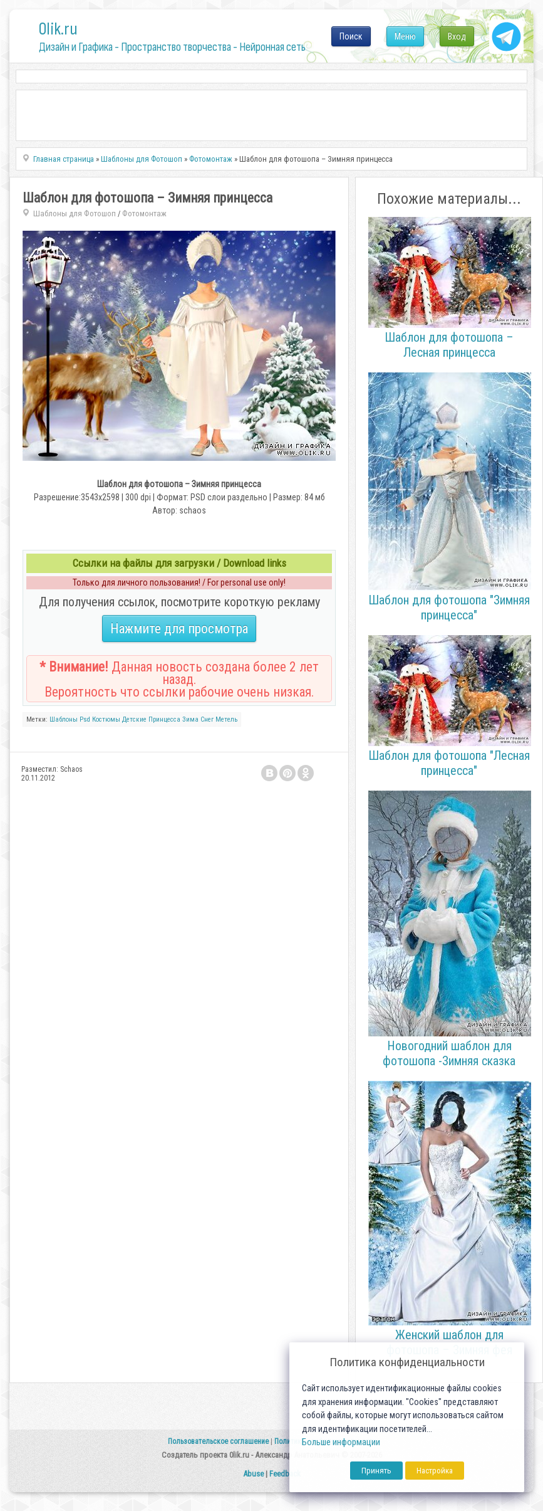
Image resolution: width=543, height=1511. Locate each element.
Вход (457, 36)
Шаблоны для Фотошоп (74, 213)
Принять (376, 1470)
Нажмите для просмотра (179, 628)
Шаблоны (63, 719)
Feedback (285, 1473)
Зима (190, 719)
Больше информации (341, 1442)
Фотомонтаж (144, 213)
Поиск (351, 36)
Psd (85, 719)
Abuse (253, 1473)
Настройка (434, 1470)
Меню (405, 36)
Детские (134, 719)
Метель (226, 719)
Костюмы (106, 719)
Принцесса (164, 719)
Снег (207, 719)
